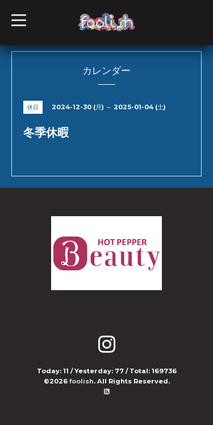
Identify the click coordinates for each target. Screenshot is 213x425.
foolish (81, 381)
